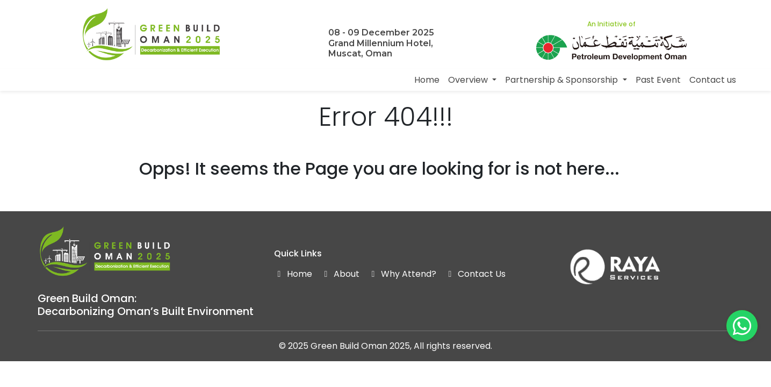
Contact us (712, 80)
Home (426, 80)
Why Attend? (402, 274)
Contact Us (475, 274)
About (340, 274)
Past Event (658, 80)
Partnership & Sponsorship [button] (562, 80)
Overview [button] (469, 80)
